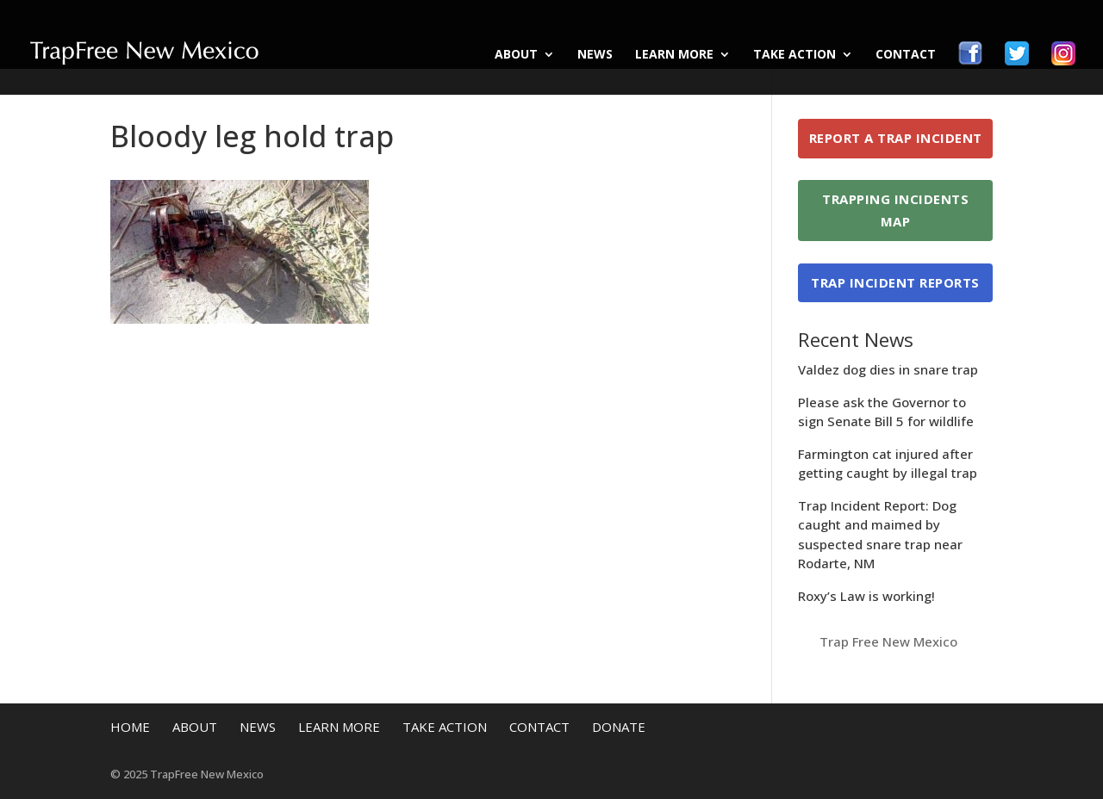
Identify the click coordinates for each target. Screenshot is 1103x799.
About (516, 55)
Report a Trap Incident (895, 137)
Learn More (674, 55)
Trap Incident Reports (895, 282)
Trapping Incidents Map (895, 210)
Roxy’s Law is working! (866, 595)
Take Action (794, 55)
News (595, 55)
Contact (906, 55)
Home (130, 726)
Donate (618, 726)
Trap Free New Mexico (888, 641)
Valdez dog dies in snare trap (888, 369)
